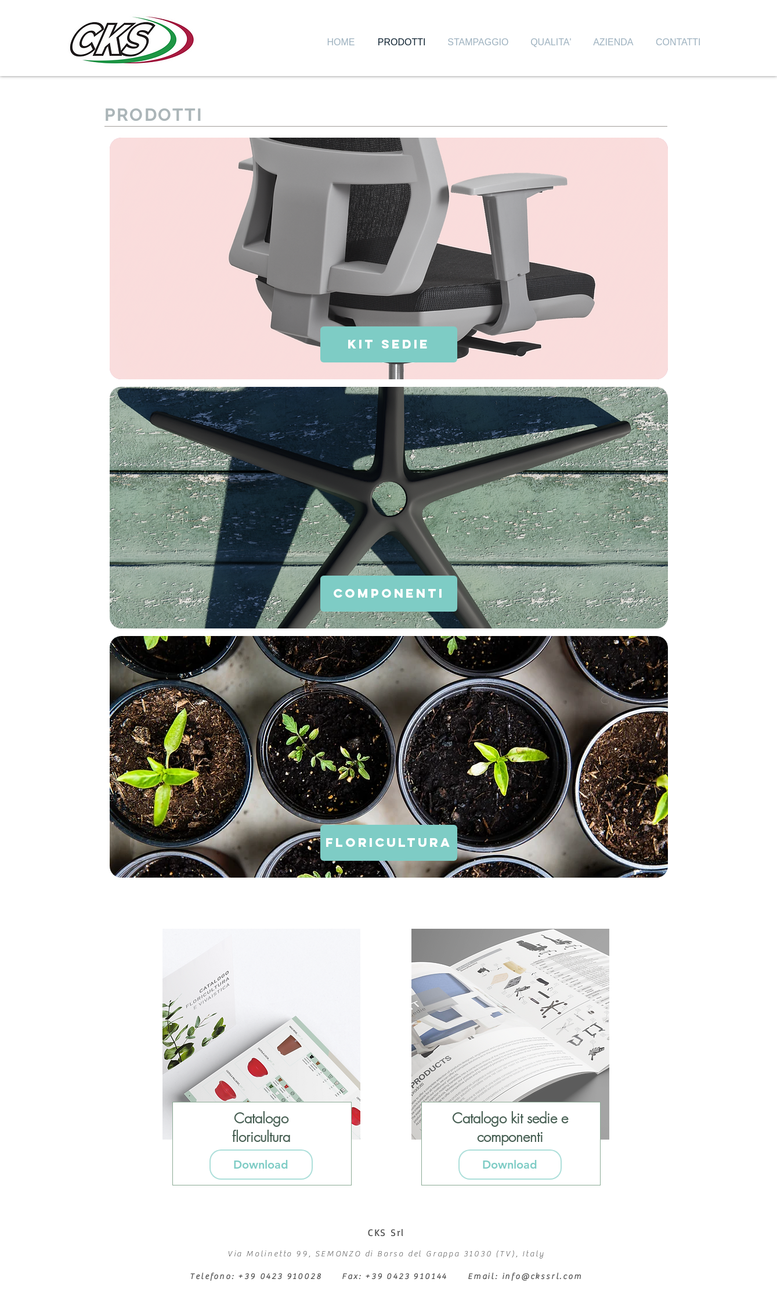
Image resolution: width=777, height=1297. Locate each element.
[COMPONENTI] (388, 594)
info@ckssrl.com (542, 1276)
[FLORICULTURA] (388, 843)
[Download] (261, 1164)
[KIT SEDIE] (388, 344)
